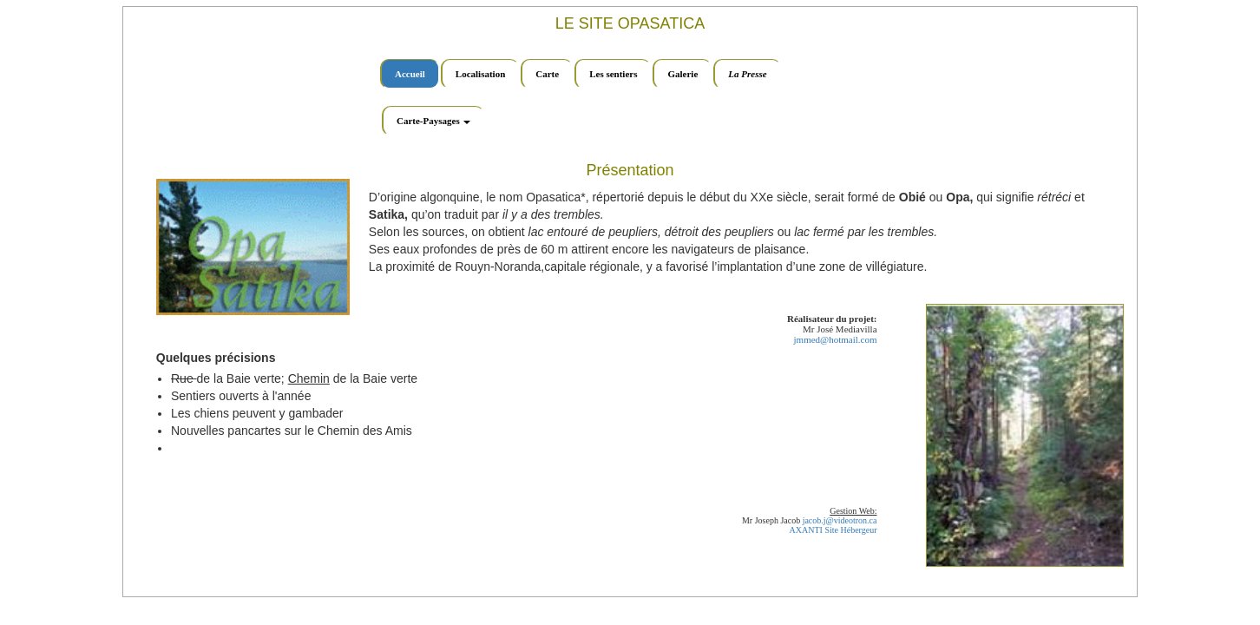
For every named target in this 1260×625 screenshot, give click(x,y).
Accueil (410, 74)
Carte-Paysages (433, 120)
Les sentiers (613, 74)
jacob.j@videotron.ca (840, 520)
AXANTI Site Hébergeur (833, 530)
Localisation (480, 74)
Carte (547, 74)
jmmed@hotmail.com (835, 339)
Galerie (682, 74)
